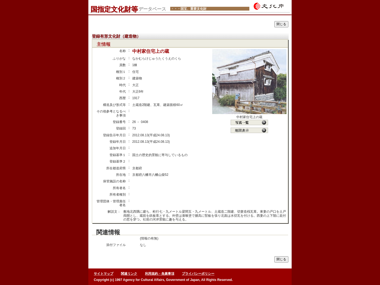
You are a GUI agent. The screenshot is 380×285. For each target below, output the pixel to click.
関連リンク (129, 274)
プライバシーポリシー (198, 274)
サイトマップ (103, 274)
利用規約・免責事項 (159, 274)
